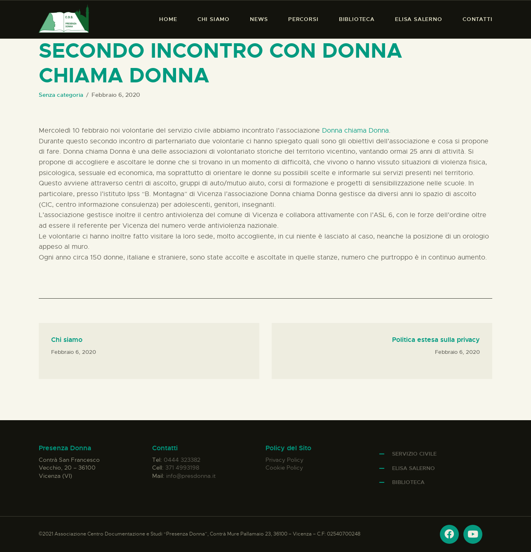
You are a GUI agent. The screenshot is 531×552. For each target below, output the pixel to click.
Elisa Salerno (413, 468)
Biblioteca (408, 482)
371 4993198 (182, 467)
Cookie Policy (284, 467)
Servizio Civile (414, 453)
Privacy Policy (284, 459)
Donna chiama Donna (355, 130)
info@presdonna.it (191, 475)
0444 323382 (182, 459)
